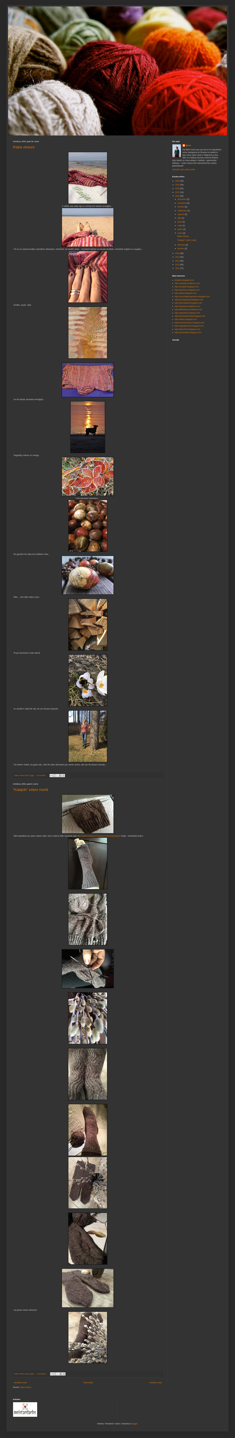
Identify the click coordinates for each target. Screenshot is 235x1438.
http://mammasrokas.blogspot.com (189, 323)
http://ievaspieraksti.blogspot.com (189, 300)
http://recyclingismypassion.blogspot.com (192, 296)
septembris (183, 211)
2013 (177, 261)
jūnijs (180, 222)
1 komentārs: (41, 1374)
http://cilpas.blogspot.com (185, 293)
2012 (177, 264)
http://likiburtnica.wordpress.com (188, 309)
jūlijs (180, 218)
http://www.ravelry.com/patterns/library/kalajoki (99, 836)
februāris (182, 245)
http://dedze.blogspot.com (186, 319)
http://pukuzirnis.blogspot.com (187, 329)
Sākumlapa (88, 1382)
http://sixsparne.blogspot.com (187, 306)
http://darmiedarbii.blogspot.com (188, 303)
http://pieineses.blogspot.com (187, 290)
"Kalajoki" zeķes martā (30, 790)
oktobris (181, 207)
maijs (180, 225)
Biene (188, 145)
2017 (177, 192)
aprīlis (180, 229)
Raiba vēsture (24, 147)
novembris (182, 203)
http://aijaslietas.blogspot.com (187, 313)
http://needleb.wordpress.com (187, 283)
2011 (177, 268)
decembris (182, 199)
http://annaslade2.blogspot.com (188, 332)
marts (180, 233)
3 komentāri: (41, 775)
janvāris (181, 248)
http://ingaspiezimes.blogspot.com (189, 326)
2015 (177, 253)
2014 (177, 257)
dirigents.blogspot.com (184, 280)
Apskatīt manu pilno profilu (183, 169)
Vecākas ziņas (155, 1382)
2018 (177, 188)
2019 (177, 185)
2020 (177, 181)
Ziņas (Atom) (25, 1387)
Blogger (134, 1424)
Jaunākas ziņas (20, 1382)
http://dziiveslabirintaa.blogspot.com (190, 316)
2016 (177, 196)
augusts (181, 214)
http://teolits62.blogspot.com (187, 287)
